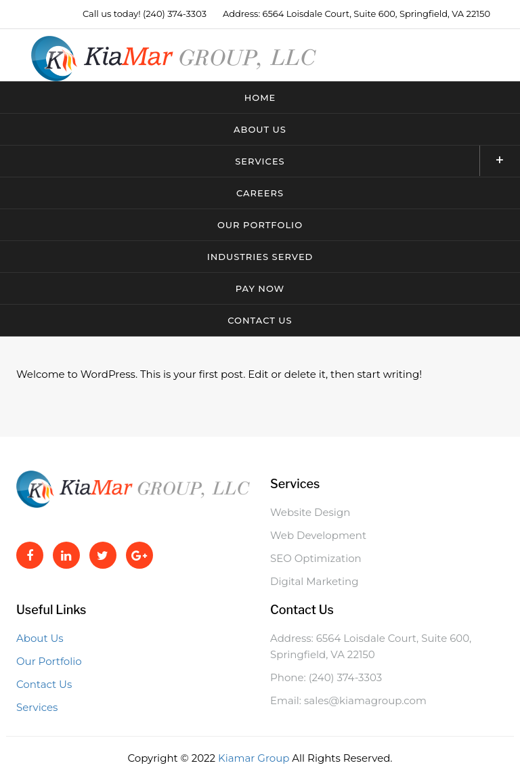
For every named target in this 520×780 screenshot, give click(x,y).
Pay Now (260, 288)
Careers (260, 193)
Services (377, 161)
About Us (260, 129)
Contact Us (260, 320)
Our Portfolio (260, 224)
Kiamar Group (255, 758)
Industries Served (260, 256)
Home (260, 97)
